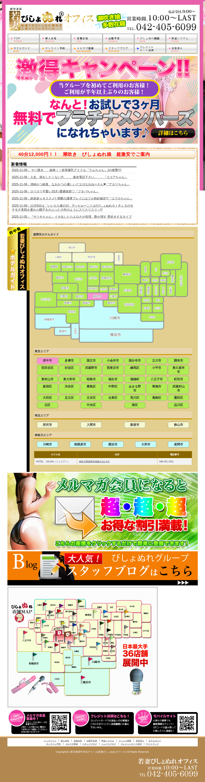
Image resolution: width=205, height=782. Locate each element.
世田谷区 (47, 367)
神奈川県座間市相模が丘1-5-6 (94, 461)
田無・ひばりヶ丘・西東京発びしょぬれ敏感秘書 (75, 613)
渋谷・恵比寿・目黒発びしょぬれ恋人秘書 (106, 639)
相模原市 (80, 444)
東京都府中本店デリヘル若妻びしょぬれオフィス (102, 19)
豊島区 (91, 386)
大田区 (47, 397)
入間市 (91, 424)
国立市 (91, 360)
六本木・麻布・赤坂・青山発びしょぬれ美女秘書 (112, 638)
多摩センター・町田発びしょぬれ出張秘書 (47, 642)
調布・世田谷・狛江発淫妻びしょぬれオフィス (76, 638)
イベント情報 (125, 741)
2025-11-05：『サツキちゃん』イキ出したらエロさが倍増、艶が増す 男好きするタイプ (72, 216)
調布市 (178, 360)
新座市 (134, 424)
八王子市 (157, 379)
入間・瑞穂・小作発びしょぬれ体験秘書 (45, 604)
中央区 (91, 405)
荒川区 (134, 397)
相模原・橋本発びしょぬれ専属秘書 (35, 654)
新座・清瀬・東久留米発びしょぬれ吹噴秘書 (80, 601)
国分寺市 (135, 360)
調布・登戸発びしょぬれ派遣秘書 (86, 631)
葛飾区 (156, 397)
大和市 (145, 444)
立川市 (156, 360)
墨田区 (178, 397)
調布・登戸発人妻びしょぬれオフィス (81, 634)
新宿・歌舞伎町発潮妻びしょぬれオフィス (109, 630)
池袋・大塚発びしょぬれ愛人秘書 (105, 611)
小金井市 (113, 360)
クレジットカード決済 (131, 744)
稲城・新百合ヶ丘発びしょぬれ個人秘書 (69, 643)
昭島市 (91, 379)
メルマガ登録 (71, 744)
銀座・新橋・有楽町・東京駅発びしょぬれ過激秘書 (126, 627)
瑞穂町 (134, 379)
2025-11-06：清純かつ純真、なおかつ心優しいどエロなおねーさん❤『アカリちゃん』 (71, 184)
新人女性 (65, 741)
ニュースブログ (108, 744)
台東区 (112, 397)
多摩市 (69, 360)
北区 (47, 405)
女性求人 (140, 741)
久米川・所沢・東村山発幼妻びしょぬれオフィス (61, 605)
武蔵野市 (91, 367)
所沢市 (47, 424)
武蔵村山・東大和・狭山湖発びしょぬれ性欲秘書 (51, 612)
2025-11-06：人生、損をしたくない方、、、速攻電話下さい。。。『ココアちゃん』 (70, 177)
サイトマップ (152, 744)
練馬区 (134, 367)
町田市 (178, 379)
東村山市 (47, 379)
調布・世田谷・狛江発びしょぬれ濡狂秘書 (98, 643)
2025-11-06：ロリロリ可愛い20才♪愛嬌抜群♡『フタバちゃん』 (55, 191)
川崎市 (47, 444)
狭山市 (178, 424)
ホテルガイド (154, 741)
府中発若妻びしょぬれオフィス (68, 634)
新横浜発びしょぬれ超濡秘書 (83, 677)
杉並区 (69, 367)
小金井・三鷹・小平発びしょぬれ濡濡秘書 (74, 624)
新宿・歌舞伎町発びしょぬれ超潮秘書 (109, 621)
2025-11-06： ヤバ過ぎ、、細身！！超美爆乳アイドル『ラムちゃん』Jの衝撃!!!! (66, 170)
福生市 (112, 379)
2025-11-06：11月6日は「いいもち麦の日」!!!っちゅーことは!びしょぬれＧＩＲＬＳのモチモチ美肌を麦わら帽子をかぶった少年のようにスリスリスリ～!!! (72, 207)
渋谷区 (69, 386)
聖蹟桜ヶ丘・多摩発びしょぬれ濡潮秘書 (56, 645)
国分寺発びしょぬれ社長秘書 (63, 623)
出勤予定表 (92, 741)
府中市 (47, 360)
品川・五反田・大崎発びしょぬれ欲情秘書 (113, 646)
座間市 (178, 444)
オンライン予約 (53, 744)
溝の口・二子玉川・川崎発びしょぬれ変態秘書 (91, 659)
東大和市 (69, 379)
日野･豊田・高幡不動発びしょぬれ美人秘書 (43, 635)
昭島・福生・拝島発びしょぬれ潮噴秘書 (38, 620)
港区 (135, 405)
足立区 (69, 397)
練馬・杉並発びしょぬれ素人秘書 (95, 612)
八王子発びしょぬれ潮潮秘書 (25, 632)
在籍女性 (78, 741)
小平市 (156, 367)
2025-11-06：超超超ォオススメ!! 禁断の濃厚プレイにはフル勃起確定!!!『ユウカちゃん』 (72, 198)
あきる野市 (135, 388)
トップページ (50, 741)
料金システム (107, 741)
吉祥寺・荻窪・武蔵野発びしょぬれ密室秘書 (82, 626)
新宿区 (47, 386)
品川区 (178, 405)
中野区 (112, 386)
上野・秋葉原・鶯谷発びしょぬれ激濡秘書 (126, 611)
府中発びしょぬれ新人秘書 (59, 633)
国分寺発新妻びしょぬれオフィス (65, 627)
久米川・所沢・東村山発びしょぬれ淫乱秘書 (59, 611)
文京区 (91, 397)
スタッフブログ (89, 744)
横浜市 (112, 444)
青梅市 (156, 386)
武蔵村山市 (178, 388)
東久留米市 (178, 369)
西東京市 (113, 367)
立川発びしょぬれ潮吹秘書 (44, 622)
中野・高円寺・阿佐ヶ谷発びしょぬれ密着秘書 (102, 623)
